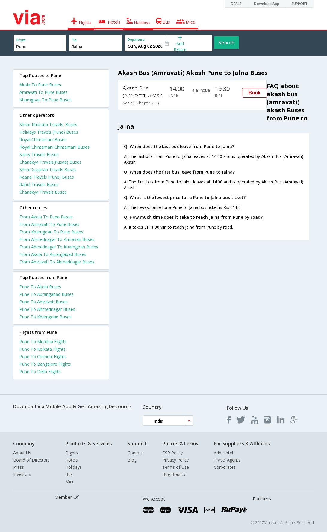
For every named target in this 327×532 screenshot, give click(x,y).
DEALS (236, 3)
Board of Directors (31, 460)
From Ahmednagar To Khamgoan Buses (58, 247)
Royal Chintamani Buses (42, 139)
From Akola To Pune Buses (46, 217)
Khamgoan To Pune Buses (45, 100)
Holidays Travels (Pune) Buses (48, 132)
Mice (70, 481)
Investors (22, 474)
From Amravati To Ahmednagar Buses (56, 262)
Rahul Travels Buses (39, 184)
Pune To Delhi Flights (40, 371)
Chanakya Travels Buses (43, 192)
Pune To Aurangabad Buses (46, 294)
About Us (22, 453)
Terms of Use (175, 467)
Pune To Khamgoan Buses (45, 316)
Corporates (225, 467)
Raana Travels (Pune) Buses (46, 177)
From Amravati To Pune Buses (49, 224)
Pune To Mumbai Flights (43, 341)
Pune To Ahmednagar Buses (47, 309)
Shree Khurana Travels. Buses (48, 124)
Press (18, 467)
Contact (135, 453)
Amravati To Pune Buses (43, 92)
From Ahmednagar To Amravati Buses (56, 239)
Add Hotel (223, 453)
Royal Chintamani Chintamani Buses (54, 147)
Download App (266, 3)
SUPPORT (299, 3)
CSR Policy (172, 453)
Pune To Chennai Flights (42, 356)
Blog (132, 460)
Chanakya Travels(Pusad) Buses (50, 162)
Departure (136, 39)
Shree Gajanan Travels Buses (47, 169)
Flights (71, 453)
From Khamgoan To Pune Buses (51, 232)
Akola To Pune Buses (40, 85)
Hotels (71, 460)
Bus (69, 474)
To (74, 40)
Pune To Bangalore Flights (45, 364)
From (20, 40)
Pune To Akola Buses (40, 287)
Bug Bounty (173, 474)
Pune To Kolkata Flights (42, 349)
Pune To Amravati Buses (43, 302)
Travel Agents (227, 460)
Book (255, 92)
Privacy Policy (175, 460)
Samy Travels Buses (39, 154)
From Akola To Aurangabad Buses (52, 254)
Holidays (73, 467)
